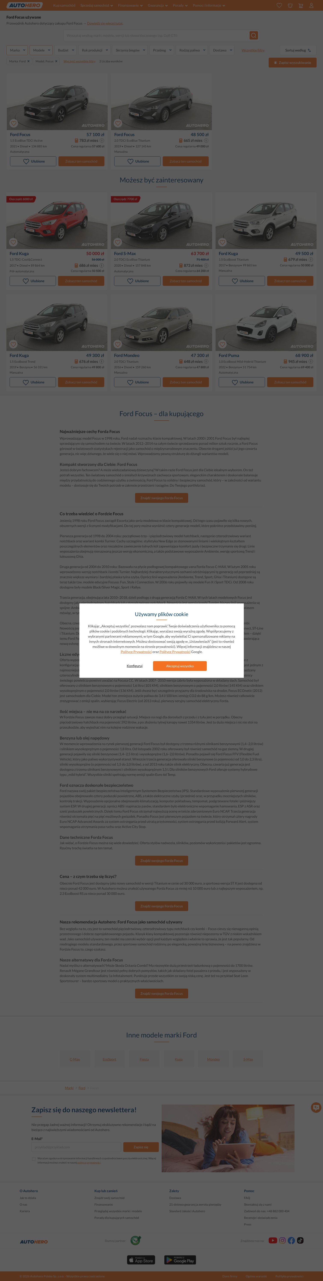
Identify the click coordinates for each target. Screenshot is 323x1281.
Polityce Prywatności (136, 652)
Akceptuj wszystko (180, 666)
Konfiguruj (135, 666)
